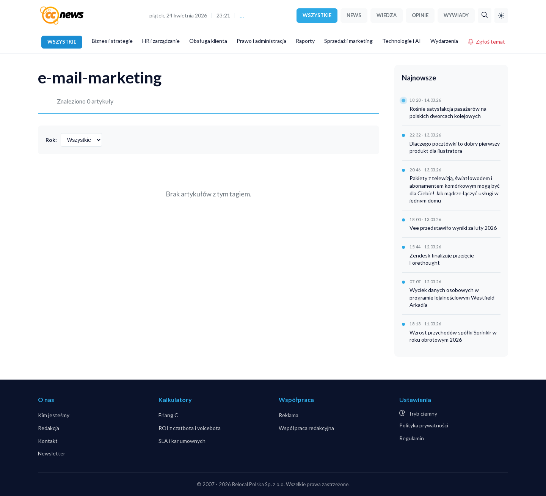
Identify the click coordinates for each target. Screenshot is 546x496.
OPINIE (420, 15)
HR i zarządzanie (161, 41)
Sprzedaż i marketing (348, 41)
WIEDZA (387, 15)
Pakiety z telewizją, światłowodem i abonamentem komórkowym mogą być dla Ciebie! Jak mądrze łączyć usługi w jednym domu (455, 189)
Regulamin (411, 438)
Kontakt (48, 441)
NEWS (354, 15)
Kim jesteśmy (53, 415)
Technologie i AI (401, 41)
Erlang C (168, 415)
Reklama (288, 415)
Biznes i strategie (112, 41)
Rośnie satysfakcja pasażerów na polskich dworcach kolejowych (448, 112)
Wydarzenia (444, 41)
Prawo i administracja (261, 41)
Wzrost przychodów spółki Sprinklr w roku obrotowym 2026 (453, 336)
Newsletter (51, 453)
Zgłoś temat (486, 41)
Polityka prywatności (423, 425)
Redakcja (48, 428)
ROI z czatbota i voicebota (189, 428)
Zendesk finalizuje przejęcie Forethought (442, 259)
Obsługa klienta (208, 41)
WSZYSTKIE (317, 15)
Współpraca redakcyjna (306, 428)
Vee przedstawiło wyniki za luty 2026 (453, 227)
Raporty (305, 41)
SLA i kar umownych (182, 441)
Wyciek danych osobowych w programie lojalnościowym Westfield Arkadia (452, 297)
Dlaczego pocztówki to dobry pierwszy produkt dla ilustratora (455, 147)
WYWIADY (456, 15)
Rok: (51, 140)
